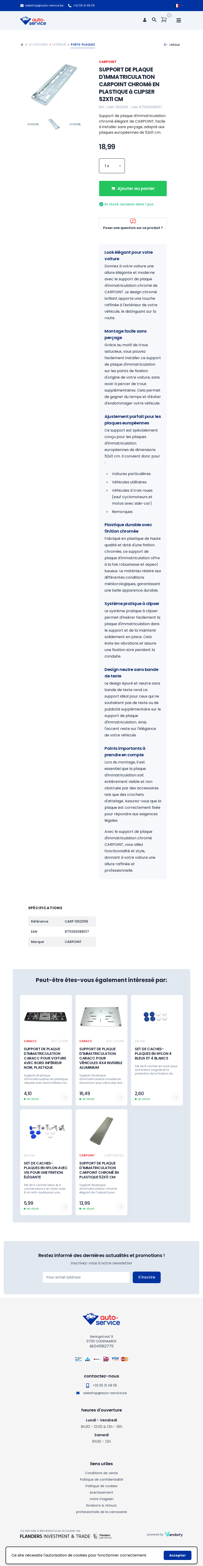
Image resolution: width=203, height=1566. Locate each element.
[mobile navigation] (179, 20)
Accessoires (38, 44)
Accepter (177, 1555)
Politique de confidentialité (101, 1479)
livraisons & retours (101, 1505)
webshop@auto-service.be (41, 5)
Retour (171, 44)
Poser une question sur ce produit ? (133, 223)
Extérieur (59, 44)
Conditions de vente (101, 1473)
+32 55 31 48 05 (81, 5)
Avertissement (101, 1492)
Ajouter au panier (133, 188)
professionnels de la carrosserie (101, 1512)
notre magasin (102, 1499)
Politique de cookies (101, 1486)
